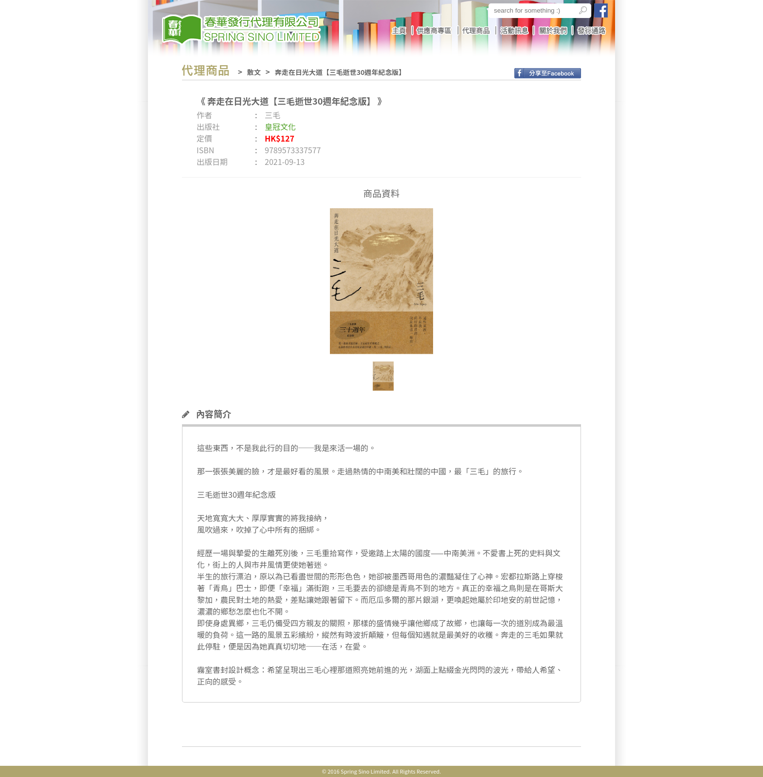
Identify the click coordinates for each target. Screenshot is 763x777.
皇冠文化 (280, 126)
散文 (254, 72)
